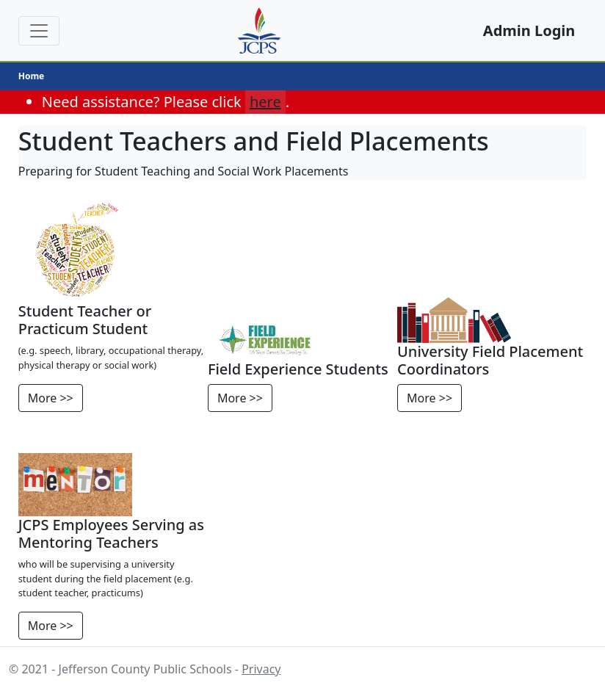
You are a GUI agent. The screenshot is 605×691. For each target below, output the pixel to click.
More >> (50, 398)
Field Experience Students (298, 369)
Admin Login (529, 30)
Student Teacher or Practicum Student (84, 320)
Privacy (261, 669)
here (265, 102)
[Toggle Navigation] (38, 31)
